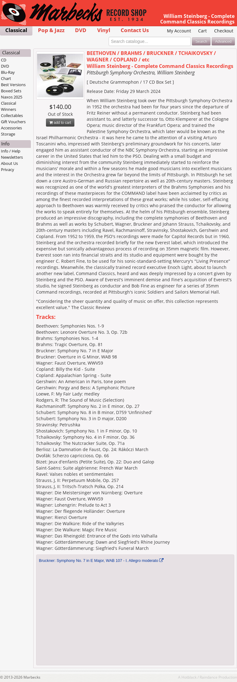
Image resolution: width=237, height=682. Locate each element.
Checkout (223, 31)
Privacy (7, 169)
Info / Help (10, 151)
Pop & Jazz (51, 30)
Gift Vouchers (13, 121)
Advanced (223, 41)
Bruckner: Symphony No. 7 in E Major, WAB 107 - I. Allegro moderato (98, 561)
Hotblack (189, 677)
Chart (6, 78)
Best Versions (13, 84)
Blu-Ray (8, 72)
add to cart (60, 122)
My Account (179, 31)
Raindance (209, 677)
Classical (16, 30)
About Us (9, 163)
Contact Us (135, 30)
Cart (202, 31)
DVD (80, 30)
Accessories (11, 128)
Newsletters (12, 157)
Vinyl (103, 30)
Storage (8, 134)
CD (3, 60)
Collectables (12, 115)
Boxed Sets (11, 91)
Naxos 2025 (11, 97)
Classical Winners (8, 106)
